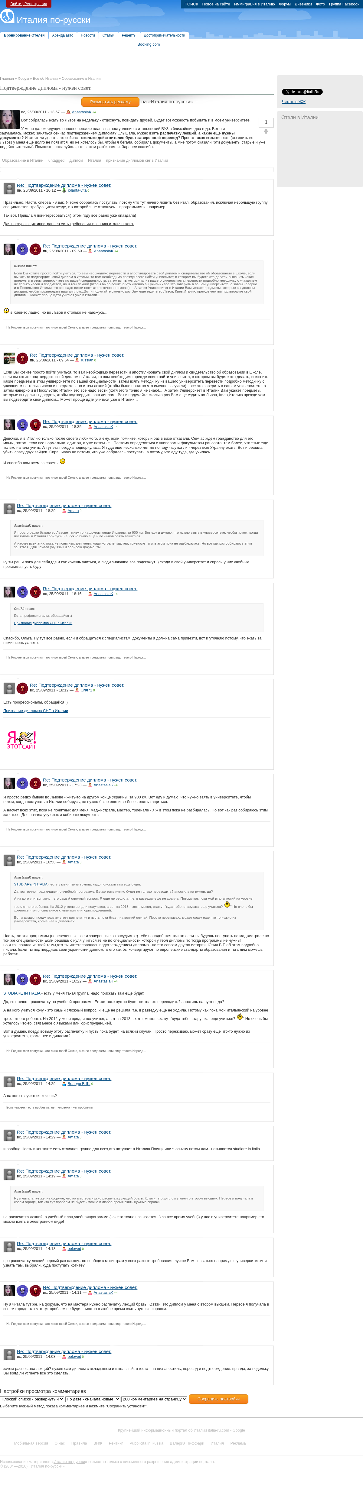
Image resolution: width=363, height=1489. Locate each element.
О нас (59, 1443)
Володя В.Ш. (79, 1083)
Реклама (238, 1443)
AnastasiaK (82, 112)
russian (87, 360)
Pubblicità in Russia (146, 1443)
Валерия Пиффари (187, 1443)
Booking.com (149, 44)
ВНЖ (98, 1443)
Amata (73, 510)
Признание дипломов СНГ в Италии (43, 623)
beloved (74, 1248)
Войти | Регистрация (28, 4)
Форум (23, 78)
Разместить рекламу (110, 101)
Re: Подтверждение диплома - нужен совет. (64, 185)
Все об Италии (45, 78)
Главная (7, 78)
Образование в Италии (81, 78)
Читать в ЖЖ (294, 101)
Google (239, 1430)
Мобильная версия (31, 1443)
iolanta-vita (77, 190)
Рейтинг (116, 1443)
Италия (217, 1443)
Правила (79, 1443)
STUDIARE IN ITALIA (30, 884)
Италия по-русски (53, 20)
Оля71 (86, 690)
